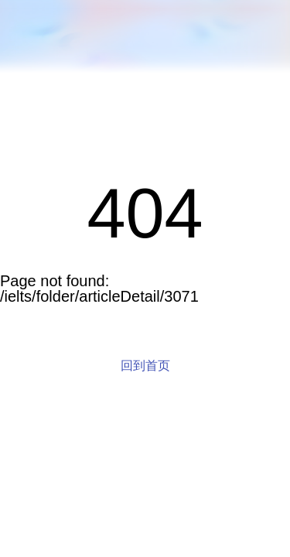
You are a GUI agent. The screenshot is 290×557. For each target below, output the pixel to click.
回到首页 (145, 365)
